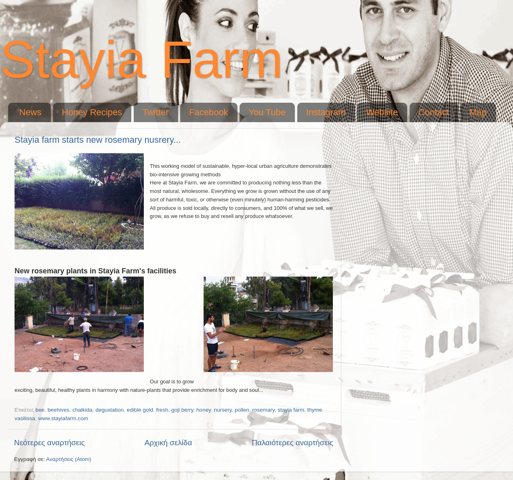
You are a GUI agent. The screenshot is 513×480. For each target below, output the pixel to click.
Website (382, 112)
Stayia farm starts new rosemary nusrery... (98, 140)
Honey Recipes (92, 112)
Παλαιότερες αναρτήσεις (292, 442)
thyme (314, 410)
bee (40, 410)
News (30, 112)
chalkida (82, 410)
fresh (162, 410)
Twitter (156, 112)
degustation (109, 410)
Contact (433, 112)
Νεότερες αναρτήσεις (49, 442)
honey (203, 410)
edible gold (140, 410)
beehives (58, 410)
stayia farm (291, 410)
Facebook (208, 112)
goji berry (182, 410)
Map (478, 112)
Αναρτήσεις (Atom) (68, 459)
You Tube (267, 112)
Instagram (326, 112)
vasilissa (25, 418)
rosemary (263, 410)
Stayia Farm (141, 59)
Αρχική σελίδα (168, 442)
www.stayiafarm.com (63, 418)
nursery (222, 410)
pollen (242, 410)
